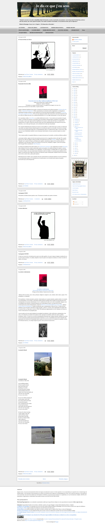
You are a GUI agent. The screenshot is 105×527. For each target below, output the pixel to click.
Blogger (56, 521)
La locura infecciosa (22, 208)
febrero (76, 151)
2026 (75, 88)
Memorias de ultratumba (46, 304)
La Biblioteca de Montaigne (23, 506)
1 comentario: (37, 198)
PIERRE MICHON (70, 27)
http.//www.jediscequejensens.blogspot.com (34, 520)
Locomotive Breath (22, 350)
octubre (76, 122)
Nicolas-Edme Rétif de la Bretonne (40, 290)
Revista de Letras (75, 192)
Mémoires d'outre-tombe (57, 304)
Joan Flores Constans (78, 39)
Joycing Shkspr (20, 509)
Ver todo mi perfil (75, 41)
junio (76, 144)
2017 (75, 104)
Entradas (75, 201)
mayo (76, 146)
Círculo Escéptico (75, 188)
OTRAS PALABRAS (32, 27)
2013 (75, 110)
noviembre (77, 120)
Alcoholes (60, 109)
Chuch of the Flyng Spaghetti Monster (79, 185)
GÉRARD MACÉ (75, 30)
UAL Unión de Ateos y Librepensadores (79, 194)
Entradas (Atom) (46, 482)
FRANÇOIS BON (49, 32)
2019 (75, 100)
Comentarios (76, 204)
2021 (75, 97)
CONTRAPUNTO (44, 27)
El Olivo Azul (55, 100)
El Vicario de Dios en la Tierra (25, 39)
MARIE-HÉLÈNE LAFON (49, 30)
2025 (75, 90)
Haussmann (65, 146)
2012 (75, 112)
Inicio (44, 479)
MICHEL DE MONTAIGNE (36, 32)
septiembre (77, 124)
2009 (75, 117)
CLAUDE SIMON (36, 30)
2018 (75, 102)
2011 (75, 114)
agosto (76, 126)
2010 (75, 116)
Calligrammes (30, 110)
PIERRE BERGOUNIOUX (57, 27)
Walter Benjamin (36, 143)
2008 (75, 155)
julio (76, 143)
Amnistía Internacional (76, 183)
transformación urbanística (44, 146)
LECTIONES (22, 27)
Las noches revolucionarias (24, 272)
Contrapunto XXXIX (23, 193)
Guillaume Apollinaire (46, 100)
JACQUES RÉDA (23, 32)
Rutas (83, 30)
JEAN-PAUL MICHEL (63, 30)
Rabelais (54, 139)
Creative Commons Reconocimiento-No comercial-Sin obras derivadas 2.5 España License (63, 519)
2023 (75, 93)
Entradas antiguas (63, 479)
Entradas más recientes (24, 479)
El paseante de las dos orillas (24, 83)
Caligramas (24, 110)
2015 (75, 107)
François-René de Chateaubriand (25, 306)
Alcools (64, 109)
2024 (75, 92)
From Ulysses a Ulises (22, 507)
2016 (75, 105)
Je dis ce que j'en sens (52, 6)
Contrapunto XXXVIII (23, 253)
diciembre (76, 119)
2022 (75, 95)
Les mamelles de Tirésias (27, 113)
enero (76, 153)
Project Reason (75, 190)
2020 (75, 98)
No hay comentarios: (38, 74)
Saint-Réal (32, 118)
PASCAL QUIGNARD (24, 30)
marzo (76, 149)
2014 (75, 109)
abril (76, 148)
